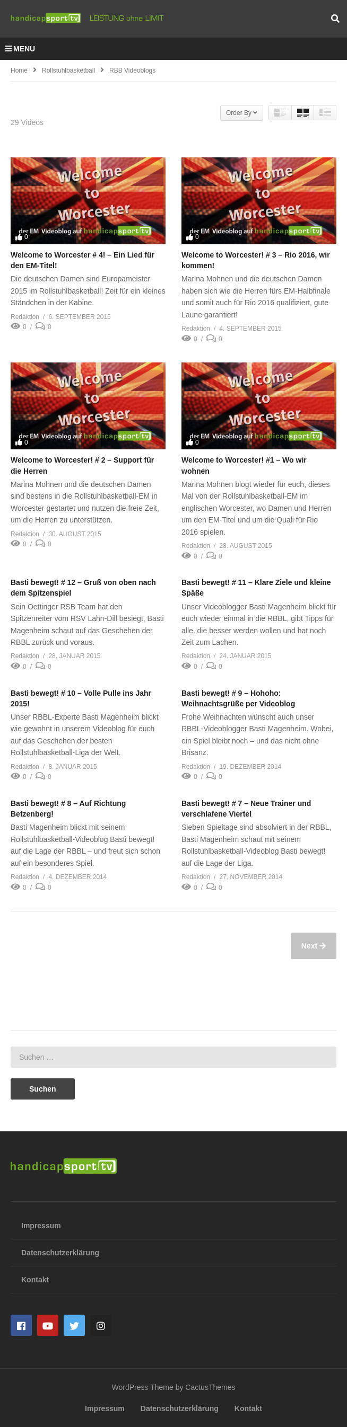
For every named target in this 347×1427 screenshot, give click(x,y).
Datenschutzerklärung (60, 1252)
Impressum (41, 1225)
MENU (20, 49)
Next (310, 946)
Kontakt (35, 1279)
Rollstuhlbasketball (68, 70)
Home (19, 70)
